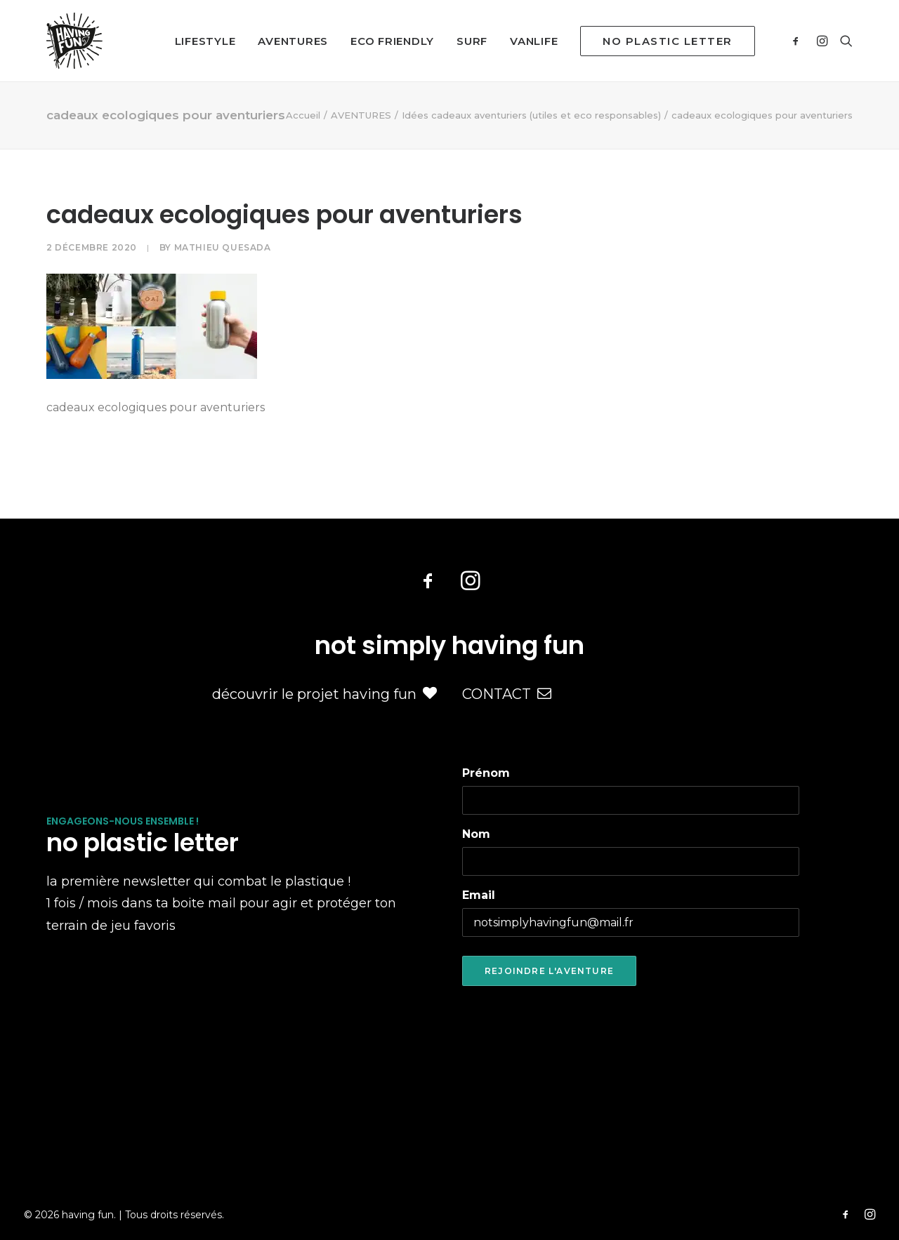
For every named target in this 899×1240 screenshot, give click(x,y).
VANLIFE (534, 41)
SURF (472, 41)
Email (478, 895)
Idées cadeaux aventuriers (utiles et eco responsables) (531, 115)
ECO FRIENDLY (392, 41)
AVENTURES (293, 41)
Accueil (303, 115)
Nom (476, 834)
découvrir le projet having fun (324, 694)
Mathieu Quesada (222, 247)
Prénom (486, 773)
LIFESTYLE (205, 41)
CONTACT (506, 694)
